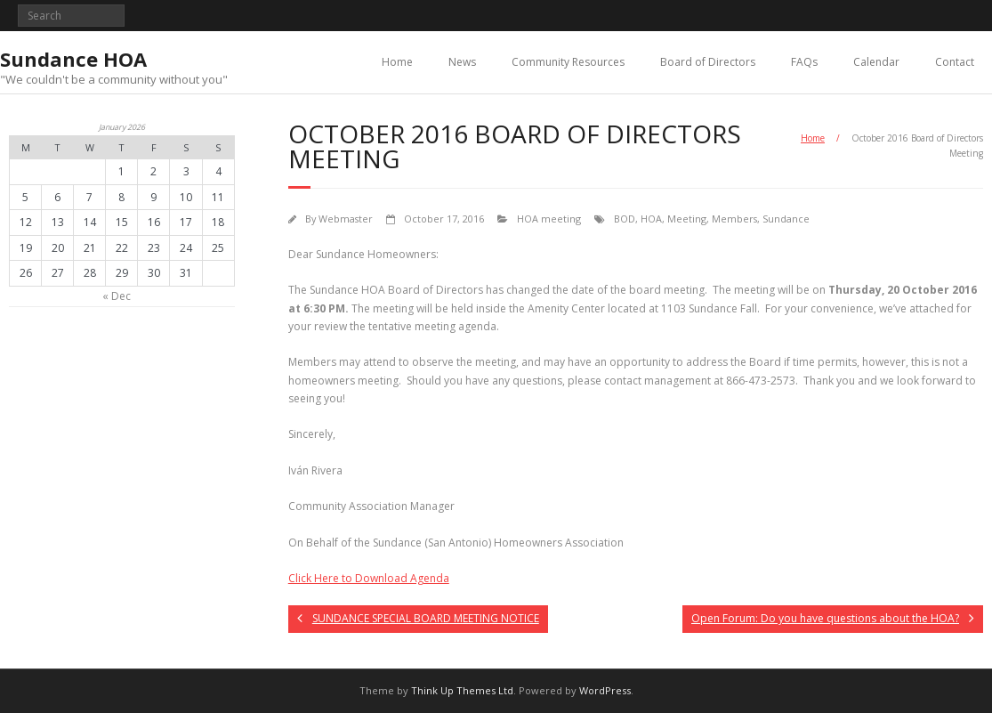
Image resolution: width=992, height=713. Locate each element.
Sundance (786, 218)
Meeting (686, 218)
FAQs (804, 61)
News (462, 61)
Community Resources (568, 61)
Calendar (876, 61)
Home (397, 61)
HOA (651, 218)
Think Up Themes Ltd (462, 690)
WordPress (605, 690)
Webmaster (346, 218)
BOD (624, 218)
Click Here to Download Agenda (368, 578)
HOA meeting (549, 218)
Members (734, 218)
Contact (954, 61)
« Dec (116, 296)
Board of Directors (707, 61)
